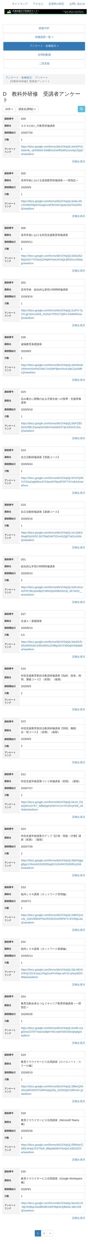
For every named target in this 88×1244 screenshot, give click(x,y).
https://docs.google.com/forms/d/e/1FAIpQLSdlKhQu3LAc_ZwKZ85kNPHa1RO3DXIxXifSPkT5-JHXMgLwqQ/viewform (52, 919)
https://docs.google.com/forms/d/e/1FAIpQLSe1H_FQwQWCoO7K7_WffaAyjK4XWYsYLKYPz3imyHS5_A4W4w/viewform (52, 806)
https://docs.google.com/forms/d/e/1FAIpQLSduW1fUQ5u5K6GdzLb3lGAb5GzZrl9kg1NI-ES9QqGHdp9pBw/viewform (51, 645)
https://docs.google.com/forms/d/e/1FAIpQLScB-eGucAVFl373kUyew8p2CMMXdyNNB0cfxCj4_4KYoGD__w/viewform (52, 591)
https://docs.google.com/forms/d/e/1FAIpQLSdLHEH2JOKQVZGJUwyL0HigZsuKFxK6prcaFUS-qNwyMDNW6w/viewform (52, 973)
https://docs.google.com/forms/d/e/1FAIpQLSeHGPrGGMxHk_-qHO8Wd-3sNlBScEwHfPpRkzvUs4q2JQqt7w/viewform (52, 150)
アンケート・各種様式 (19, 77)
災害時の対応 (56, 3)
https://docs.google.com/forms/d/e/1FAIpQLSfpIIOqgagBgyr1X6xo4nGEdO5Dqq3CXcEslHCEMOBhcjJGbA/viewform (52, 864)
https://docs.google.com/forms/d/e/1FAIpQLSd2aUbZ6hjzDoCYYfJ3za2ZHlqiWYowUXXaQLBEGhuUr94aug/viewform (52, 259)
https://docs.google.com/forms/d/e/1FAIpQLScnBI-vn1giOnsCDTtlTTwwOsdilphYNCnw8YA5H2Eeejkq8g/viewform (52, 1032)
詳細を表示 (78, 161)
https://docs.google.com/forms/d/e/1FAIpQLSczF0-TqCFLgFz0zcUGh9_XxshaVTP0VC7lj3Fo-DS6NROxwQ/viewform (52, 314)
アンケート (41, 77)
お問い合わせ (77, 3)
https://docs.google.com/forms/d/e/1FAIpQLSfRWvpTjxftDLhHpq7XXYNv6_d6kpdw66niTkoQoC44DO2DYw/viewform (52, 1148)
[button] (44, 37)
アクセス (38, 3)
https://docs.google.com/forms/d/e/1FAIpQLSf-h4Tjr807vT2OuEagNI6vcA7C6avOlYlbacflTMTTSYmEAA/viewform (52, 481)
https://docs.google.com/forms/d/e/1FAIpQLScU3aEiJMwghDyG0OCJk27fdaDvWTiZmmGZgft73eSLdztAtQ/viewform (52, 536)
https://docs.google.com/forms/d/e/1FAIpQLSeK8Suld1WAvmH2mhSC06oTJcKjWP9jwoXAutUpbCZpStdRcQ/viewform (52, 368)
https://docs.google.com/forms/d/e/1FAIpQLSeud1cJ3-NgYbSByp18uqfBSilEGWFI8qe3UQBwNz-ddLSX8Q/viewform (52, 1207)
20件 (9, 109)
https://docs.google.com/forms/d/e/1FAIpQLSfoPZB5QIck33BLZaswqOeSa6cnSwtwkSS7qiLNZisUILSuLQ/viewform (51, 427)
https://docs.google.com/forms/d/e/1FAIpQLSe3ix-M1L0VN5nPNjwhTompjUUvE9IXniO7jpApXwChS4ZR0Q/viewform (51, 205)
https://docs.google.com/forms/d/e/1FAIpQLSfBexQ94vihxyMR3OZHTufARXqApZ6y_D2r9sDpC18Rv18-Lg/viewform (52, 1090)
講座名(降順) (26, 109)
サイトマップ (20, 3)
